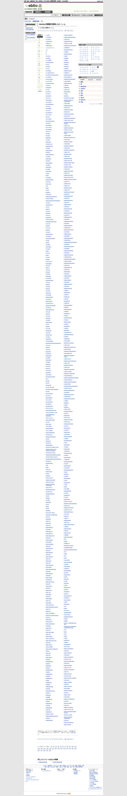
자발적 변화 (67, 111)
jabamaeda (67, 415)
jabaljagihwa (67, 91)
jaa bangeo (48, 95)
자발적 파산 (67, 185)
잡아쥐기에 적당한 (50, 512)
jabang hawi (67, 432)
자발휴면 (66, 68)
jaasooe (48, 347)
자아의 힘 (48, 366)
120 (38, 748)
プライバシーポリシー (31, 776)
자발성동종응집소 (68, 375)
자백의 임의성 (49, 477)
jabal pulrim (49, 628)
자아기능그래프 (49, 219)
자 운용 (47, 89)
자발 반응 (48, 525)
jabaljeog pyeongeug (69, 192)
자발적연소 (66, 286)
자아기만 (48, 211)
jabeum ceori (67, 694)
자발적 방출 (67, 103)
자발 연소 (48, 655)
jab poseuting (49, 397)
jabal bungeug (49, 552)
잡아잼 (47, 508)
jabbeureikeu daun (68, 511)
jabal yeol (48, 653)
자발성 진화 (67, 363)
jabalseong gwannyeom (70, 347)
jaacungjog (48, 171)
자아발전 (48, 135)
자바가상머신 (49, 487)
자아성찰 (48, 332)
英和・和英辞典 (39, 1)
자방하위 (66, 446)
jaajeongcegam (49, 280)
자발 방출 (48, 529)
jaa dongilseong (50, 104)
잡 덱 (47, 378)
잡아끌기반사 (49, 491)
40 (58, 746)
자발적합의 (66, 231)
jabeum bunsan (68, 673)
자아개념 (48, 202)
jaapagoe (48, 318)
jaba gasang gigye (50, 420)
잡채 (65, 539)
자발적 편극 (67, 189)
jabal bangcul (49, 531)
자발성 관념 (67, 345)
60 (63, 746)
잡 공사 (47, 383)
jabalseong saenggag (69, 369)
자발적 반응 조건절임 (69, 98)
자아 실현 (48, 123)
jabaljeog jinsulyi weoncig (70, 179)
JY (39, 81)
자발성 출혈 (67, 340)
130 (41, 748)
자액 (47, 186)
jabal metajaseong (50, 623)
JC (39, 42)
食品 (68, 766)
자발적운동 (66, 282)
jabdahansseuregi (68, 616)
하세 (82, 93)
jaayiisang (48, 372)
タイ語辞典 (91, 782)
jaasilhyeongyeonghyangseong (53, 343)
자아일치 (48, 248)
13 (61, 30)
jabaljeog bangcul (68, 105)
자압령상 (48, 152)
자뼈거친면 (66, 522)
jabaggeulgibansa (50, 493)
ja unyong (48, 91)
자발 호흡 (48, 575)
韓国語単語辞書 (43, 762)
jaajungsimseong (50, 309)
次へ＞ (71, 30)
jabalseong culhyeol (69, 343)
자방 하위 (66, 430)
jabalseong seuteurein (69, 373)
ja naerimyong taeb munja (52, 74)
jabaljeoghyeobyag (68, 254)
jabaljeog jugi (67, 183)
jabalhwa (66, 58)
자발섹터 (66, 336)
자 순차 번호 (49, 81)
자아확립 (48, 244)
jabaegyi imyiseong (50, 480)
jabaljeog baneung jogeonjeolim (68, 100)
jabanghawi (67, 449)
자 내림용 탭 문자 (50, 72)
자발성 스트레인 (68, 371)
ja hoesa (48, 66)
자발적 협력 (67, 148)
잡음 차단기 (67, 680)
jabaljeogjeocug (68, 267)
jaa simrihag (49, 129)
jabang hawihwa (68, 436)
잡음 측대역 (67, 696)
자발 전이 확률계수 (50, 613)
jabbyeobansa (67, 520)
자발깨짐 (48, 705)
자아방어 (48, 139)
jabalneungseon (68, 317)
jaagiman (48, 213)
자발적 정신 (67, 173)
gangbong (83, 86)
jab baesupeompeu (50, 376)
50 (60, 746)
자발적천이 (66, 202)
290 (47, 750)
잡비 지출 (66, 514)
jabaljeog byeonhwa (69, 114)
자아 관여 (48, 110)
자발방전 (48, 667)
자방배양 (66, 438)
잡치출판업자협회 (68, 547)
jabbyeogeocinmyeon (69, 524)
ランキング (31, 18)
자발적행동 (66, 244)
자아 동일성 (49, 102)
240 (73, 748)
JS (39, 70)
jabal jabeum (49, 598)
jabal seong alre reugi (51, 640)
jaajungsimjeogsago (51, 305)
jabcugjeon (66, 604)
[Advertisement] (73, 6)
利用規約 (28, 775)
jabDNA (66, 620)
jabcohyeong (67, 587)
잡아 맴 (47, 422)
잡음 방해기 (67, 655)
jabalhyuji (66, 66)
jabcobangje (67, 566)
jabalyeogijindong (68, 411)
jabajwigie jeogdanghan (51, 514)
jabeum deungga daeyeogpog (68, 717)
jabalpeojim (67, 326)
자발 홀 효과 (49, 579)
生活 (48, 766)
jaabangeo (48, 142)
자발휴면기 (66, 72)
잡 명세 (47, 391)
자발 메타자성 (49, 621)
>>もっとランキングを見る (95, 103)
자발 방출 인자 (49, 533)
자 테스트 (48, 85)
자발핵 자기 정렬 (68, 43)
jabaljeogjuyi (67, 271)
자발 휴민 (48, 584)
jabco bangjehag (68, 562)
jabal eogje (48, 560)
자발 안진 (48, 521)
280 (44, 750)
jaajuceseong (49, 301)
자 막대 (47, 68)
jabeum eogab (67, 724)
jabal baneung (49, 527)
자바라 (65, 484)
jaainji (47, 255)
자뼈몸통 (66, 535)
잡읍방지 (66, 642)
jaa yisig (48, 133)
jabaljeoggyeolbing (68, 221)
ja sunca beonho (50, 83)
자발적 (65, 93)
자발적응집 (66, 210)
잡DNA (65, 618)
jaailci (47, 251)
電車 (61, 765)
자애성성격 (48, 194)
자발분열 (48, 676)
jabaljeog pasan (68, 187)
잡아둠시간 (48, 461)
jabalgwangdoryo (68, 41)
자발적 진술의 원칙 (68, 177)
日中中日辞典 (46, 1)
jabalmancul (67, 313)
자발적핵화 (66, 236)
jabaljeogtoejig (67, 280)
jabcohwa (66, 583)
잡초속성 (66, 593)
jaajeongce (48, 276)
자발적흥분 (66, 248)
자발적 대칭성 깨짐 (68, 120)
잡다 (65, 606)
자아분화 (48, 156)
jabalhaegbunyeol (68, 49)
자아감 (47, 207)
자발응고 (48, 701)
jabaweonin (67, 495)
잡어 (65, 629)
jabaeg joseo (49, 471)
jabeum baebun (68, 652)
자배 (47, 465)
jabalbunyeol (49, 678)
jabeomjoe (66, 640)
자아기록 (48, 223)
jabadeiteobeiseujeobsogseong (53, 459)
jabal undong (49, 644)
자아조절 (48, 286)
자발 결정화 (49, 567)
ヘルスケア (52, 766)
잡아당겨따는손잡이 (50, 452)
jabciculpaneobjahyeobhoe (70, 549)
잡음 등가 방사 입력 (68, 709)
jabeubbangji (67, 644)
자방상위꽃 (66, 467)
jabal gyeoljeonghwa (51, 569)
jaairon (47, 267)
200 (61, 748)
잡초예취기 (66, 597)
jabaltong (66, 407)
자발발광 (48, 659)
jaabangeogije (49, 146)
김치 (82, 90)
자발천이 (48, 693)
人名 (71, 766)
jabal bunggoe (49, 556)
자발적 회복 (67, 139)
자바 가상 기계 (49, 418)
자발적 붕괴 (67, 107)
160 (50, 748)
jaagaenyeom (49, 204)
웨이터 (82, 97)
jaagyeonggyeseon (50, 238)
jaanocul (48, 313)
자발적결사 (66, 223)
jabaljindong (67, 301)
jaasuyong (48, 351)
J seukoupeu (49, 41)
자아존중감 (48, 295)
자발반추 (48, 663)
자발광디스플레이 (68, 35)
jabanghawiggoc (68, 453)
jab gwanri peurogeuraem (52, 389)
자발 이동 (48, 592)
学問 (83, 765)
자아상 (47, 324)
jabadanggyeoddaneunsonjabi (53, 454)
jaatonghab (48, 360)
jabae (47, 467)
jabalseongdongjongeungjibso (71, 377)
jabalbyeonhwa (49, 686)
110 (75, 746)
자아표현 (48, 320)
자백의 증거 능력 (50, 482)
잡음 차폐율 (67, 688)
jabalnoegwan (67, 322)
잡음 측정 (66, 705)
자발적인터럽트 (68, 261)
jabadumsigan (49, 463)
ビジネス (45, 765)
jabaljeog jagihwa (68, 166)
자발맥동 (66, 307)
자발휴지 (66, 64)
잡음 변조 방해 (67, 675)
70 (65, 746)
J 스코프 (48, 35)
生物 (65, 766)
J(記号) (40, 91)
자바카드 (48, 516)
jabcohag (66, 579)
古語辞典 (59, 1)
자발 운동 (48, 642)
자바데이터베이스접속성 (52, 457)
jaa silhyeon (49, 125)
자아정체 (48, 274)
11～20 (90, 79)
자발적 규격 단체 (68, 129)
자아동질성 (48, 177)
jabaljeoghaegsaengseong (70, 242)
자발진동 (66, 298)
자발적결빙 (66, 219)
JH (39, 50)
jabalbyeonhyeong (50, 690)
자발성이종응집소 (68, 379)
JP (39, 65)
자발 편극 (48, 630)
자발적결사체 (67, 227)
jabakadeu (48, 519)
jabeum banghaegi (68, 657)
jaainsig (48, 259)
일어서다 (83, 99)
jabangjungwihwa (68, 461)
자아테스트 (48, 353)
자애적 (47, 190)
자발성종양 (66, 392)
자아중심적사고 (49, 303)
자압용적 (48, 160)
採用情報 (76, 773)
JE (39, 45)
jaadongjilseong (50, 179)
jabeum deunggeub (68, 722)
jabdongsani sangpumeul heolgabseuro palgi (70, 627)
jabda (65, 608)
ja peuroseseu (49, 79)
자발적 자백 (67, 156)
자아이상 (48, 269)
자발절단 (66, 290)
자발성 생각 (67, 367)
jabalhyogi (66, 62)
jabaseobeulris (67, 491)
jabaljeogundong (68, 284)
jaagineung (48, 217)
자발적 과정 (67, 125)
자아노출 (48, 311)
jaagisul (48, 230)
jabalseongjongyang (69, 394)
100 (72, 746)
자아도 (47, 173)
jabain (47, 506)
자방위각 (66, 476)
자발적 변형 (67, 116)
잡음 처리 (66, 692)
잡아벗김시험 (49, 434)
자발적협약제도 (68, 257)
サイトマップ (29, 778)
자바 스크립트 (49, 430)
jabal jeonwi (49, 619)
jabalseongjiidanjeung (69, 390)
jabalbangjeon (49, 669)
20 (53, 746)
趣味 (57, 766)
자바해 (47, 496)
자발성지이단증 (68, 388)
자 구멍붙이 (49, 60)
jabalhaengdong (68, 54)
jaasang (48, 326)
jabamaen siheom (68, 419)
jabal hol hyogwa (50, 581)
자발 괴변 (48, 563)
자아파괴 (48, 316)
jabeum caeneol (68, 686)
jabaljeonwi (67, 296)
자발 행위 (48, 571)
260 (38, 750)
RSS (69, 793)
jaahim (47, 242)
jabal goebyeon (49, 565)
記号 (93, 71)
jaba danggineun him (51, 410)
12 (59, 30)
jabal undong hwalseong (52, 649)
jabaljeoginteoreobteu (69, 263)
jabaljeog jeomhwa (68, 171)
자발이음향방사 (68, 77)
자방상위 (66, 463)
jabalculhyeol (49, 699)
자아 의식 (48, 131)
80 (67, 746)
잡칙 (65, 551)
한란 (82, 95)
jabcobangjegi (67, 570)
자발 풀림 (48, 625)
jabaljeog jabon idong (69, 162)
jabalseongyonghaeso (69, 398)
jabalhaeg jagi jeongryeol (70, 45)
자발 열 (47, 651)
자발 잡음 (48, 596)
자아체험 (48, 165)
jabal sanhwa (49, 636)
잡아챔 (47, 438)
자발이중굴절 (67, 81)
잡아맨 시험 (67, 417)
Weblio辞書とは (29, 770)
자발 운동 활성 (49, 646)
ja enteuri (48, 58)
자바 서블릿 (49, 426)
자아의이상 (48, 370)
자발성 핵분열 (67, 349)
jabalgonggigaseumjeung (52, 716)
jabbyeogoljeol (67, 528)
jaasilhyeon (48, 339)
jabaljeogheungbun (68, 250)
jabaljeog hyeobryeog (69, 150)
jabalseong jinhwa (68, 365)
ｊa (47, 49)
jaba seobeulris (49, 428)
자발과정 (48, 718)
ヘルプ (27, 773)
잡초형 (65, 585)
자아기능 (48, 215)
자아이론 (48, 265)
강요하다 (83, 88)
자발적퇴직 (66, 278)
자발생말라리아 (68, 332)
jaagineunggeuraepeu (51, 221)
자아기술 (48, 228)
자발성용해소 (67, 396)
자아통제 (48, 362)
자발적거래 (66, 215)
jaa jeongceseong (50, 121)
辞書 (25, 1)
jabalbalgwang (49, 661)
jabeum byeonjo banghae (70, 678)
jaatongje (48, 364)
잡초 (65, 555)
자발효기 (66, 60)
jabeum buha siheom (69, 669)
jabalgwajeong (49, 720)
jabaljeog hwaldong (68, 145)
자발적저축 (66, 265)
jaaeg (47, 188)
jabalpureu (66, 330)
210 (64, 748)
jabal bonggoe (49, 548)
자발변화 (48, 684)
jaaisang (48, 272)
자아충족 (48, 169)
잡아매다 (66, 413)
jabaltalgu (66, 402)
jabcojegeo (66, 591)
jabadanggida (49, 445)
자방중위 (66, 455)
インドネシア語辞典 (93, 781)
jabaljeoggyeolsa (68, 225)
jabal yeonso (49, 657)
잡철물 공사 (67, 543)
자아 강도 (48, 106)
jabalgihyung (49, 711)
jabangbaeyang (68, 440)
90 (69, 746)
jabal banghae (49, 540)
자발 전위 (48, 617)
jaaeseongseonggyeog (51, 196)
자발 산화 (48, 634)
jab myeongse (49, 393)
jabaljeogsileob (67, 275)
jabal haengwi (49, 573)
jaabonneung (49, 150)
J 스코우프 (48, 39)
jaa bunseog (49, 100)
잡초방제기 (66, 568)
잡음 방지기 (67, 663)
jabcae (65, 541)
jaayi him (48, 368)
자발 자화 (48, 600)
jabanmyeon (67, 482)
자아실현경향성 (49, 341)
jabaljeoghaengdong (69, 246)
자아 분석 (48, 98)
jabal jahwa (48, 602)
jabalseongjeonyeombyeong (71, 386)
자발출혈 (48, 697)
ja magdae (48, 70)
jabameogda (67, 428)
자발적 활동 (67, 143)
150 (47, 748)
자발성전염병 (67, 384)
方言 (74, 766)
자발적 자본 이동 (68, 160)
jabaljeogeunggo (68, 208)
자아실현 (48, 337)
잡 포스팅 (48, 395)
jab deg (47, 381)
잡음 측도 (66, 701)
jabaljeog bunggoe (68, 109)
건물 (82, 102)
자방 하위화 (67, 434)
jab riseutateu (49, 401)
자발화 (65, 56)
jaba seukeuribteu (50, 432)
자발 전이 (48, 609)
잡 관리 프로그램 (50, 387)
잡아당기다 (48, 443)
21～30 (98, 79)
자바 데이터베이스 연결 (51, 412)
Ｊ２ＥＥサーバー (50, 47)
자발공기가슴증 (49, 714)
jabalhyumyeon (68, 70)
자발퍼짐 (66, 324)
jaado (47, 175)
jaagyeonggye (49, 234)
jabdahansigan (67, 612)
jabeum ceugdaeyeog (69, 699)
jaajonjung (48, 292)
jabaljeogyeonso (68, 288)
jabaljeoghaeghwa (68, 238)
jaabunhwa (48, 158)
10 (54, 30)
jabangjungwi (67, 457)
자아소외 (48, 345)
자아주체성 (48, 299)
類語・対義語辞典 (31, 1)
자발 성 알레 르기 (50, 638)
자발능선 (66, 315)
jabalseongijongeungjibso (70, 382)
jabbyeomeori (67, 532)
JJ (38, 54)
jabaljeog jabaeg (68, 158)
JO (39, 63)
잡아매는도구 (67, 421)
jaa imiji (48, 116)
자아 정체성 (49, 119)
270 (41, 750)
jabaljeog (66, 95)
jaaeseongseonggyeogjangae (53, 200)
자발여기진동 (67, 409)
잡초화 (65, 581)
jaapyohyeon (49, 322)
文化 (45, 766)
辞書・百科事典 (79, 766)
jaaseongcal (49, 334)
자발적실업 (66, 273)
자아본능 (48, 148)
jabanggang (67, 444)
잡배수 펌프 (67, 505)
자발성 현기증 (67, 358)
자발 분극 (48, 550)
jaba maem (48, 424)
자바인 (47, 504)
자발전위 (66, 294)
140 (44, 748)
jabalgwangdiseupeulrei (70, 37)
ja (46, 54)
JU (39, 74)
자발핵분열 (66, 47)
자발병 (47, 680)
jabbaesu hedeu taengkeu (70, 503)
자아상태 (48, 328)
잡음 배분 (66, 650)
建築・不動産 (78, 765)
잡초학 (65, 576)
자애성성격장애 (49, 198)
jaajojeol (48, 288)
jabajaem (48, 510)
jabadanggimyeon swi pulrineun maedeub (51, 450)
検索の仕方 (28, 772)
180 (55, 748)
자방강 (65, 442)
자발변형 (48, 688)
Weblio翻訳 (91, 775)
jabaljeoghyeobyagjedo (69, 259)
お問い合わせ (61, 770)
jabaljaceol (66, 87)
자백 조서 (48, 469)
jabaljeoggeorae (68, 217)
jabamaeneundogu (68, 423)
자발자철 (66, 85)
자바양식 (66, 497)
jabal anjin (48, 523)
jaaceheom (48, 167)
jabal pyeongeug (50, 632)
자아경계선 (48, 236)
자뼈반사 (66, 518)
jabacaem (48, 441)
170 (53, 748)
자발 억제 (48, 558)
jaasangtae (48, 330)
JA (39, 38)
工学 (73, 765)
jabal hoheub (49, 577)
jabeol (65, 636)
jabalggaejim (49, 707)
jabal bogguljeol (50, 544)
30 (56, 746)
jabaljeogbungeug (68, 200)
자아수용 (48, 349)
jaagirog (48, 225)
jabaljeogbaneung (68, 196)
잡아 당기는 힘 (49, 408)
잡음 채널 (66, 684)
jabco (65, 558)
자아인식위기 (49, 261)
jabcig (65, 553)
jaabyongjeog (49, 163)
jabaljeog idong (68, 154)
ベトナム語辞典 (92, 784)
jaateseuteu (49, 355)
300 (68, 30)
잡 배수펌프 (49, 374)
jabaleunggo (49, 703)
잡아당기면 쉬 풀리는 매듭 (52, 447)
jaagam (47, 209)
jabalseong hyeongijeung (70, 361)
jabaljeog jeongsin (68, 175)
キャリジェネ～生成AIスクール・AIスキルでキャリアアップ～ (95, 789)
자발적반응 (66, 194)
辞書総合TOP (100, 1)
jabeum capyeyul (68, 690)
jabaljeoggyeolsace (68, 229)
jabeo (65, 631)
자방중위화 (66, 459)
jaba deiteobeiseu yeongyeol (50, 415)
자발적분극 (66, 198)
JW (39, 77)
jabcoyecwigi (67, 599)
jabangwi (66, 474)
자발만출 (66, 311)
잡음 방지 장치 (67, 659)
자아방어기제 (49, 144)
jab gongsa (48, 385)
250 (75, 748)
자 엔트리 (48, 56)
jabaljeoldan (67, 292)
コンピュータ (56, 765)
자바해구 (48, 500)
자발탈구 (66, 400)
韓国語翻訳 (48, 12)
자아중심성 (48, 307)
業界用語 (50, 765)
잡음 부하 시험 (67, 667)
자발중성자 (66, 303)
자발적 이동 (67, 152)
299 (65, 30)
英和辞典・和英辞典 (93, 773)
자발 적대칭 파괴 (50, 605)
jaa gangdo (48, 108)
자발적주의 (66, 269)
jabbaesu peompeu (68, 507)
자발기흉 (48, 709)
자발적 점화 (67, 169)
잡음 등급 (66, 720)
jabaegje (48, 475)
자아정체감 (48, 278)
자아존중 (48, 290)
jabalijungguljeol (68, 83)
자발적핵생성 (67, 240)
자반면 (65, 480)
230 (70, 748)
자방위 (65, 472)
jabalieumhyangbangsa (69, 79)
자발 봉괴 (48, 546)
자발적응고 (66, 206)
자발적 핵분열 (67, 135)
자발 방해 (48, 537)
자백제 (47, 473)
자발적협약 (66, 252)
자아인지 (48, 253)
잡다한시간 (66, 610)
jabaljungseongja (68, 305)
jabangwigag (67, 478)
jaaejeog (48, 192)
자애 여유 (48, 181)
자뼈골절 (66, 526)
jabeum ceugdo (68, 703)
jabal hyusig (49, 590)
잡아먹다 (66, 426)
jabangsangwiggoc (68, 470)
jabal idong (48, 594)
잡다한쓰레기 (67, 614)
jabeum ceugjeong (68, 707)
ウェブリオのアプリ (46, 770)
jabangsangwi (67, 465)
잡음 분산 (66, 671)
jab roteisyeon (49, 406)
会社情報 (76, 772)
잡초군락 (66, 572)
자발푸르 (66, 328)
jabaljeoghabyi (67, 234)
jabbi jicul (66, 516)
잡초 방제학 (67, 560)
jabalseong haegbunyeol (70, 351)
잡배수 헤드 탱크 (68, 501)
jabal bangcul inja (50, 535)
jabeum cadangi (68, 682)
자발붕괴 (48, 672)
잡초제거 (66, 589)
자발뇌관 (66, 319)
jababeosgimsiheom (51, 436)
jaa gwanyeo (49, 112)
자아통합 (48, 357)
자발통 (65, 405)
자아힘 (47, 240)
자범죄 (65, 638)
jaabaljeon (48, 137)
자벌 (65, 634)
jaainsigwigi (49, 263)
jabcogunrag (67, 574)
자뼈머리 (66, 530)
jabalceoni (48, 695)
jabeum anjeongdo (68, 648)
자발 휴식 (48, 588)
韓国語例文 (38, 12)
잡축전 (65, 602)
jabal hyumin (49, 586)
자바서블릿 (66, 488)
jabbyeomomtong (68, 537)
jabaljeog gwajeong (68, 127)
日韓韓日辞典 (53, 1)
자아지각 (48, 282)
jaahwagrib (48, 246)
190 (58, 748)
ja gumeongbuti (49, 62)
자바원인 (66, 493)
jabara (65, 486)
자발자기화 (66, 89)
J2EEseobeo (49, 45)
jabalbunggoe (49, 674)
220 (67, 748)
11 (56, 30)
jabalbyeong (49, 682)
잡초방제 (66, 564)
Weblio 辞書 (27, 21)
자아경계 (48, 232)
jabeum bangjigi (68, 665)
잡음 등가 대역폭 (68, 714)
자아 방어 (48, 93)
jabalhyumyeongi (68, 74)
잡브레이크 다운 (68, 509)
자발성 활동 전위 (68, 353)
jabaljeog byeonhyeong (69, 118)
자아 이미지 (49, 114)
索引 (26, 18)
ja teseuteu (48, 87)
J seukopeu (49, 37)
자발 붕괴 (48, 554)
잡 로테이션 (49, 404)
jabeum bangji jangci (69, 661)
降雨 (82, 82)
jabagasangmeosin (50, 489)
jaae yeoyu (48, 183)
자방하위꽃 (66, 451)
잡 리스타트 (49, 399)
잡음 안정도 (67, 646)
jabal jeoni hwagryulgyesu (52, 615)
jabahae (48, 498)
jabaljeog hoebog (68, 141)
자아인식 (48, 257)
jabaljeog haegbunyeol (69, 137)
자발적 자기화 (67, 164)
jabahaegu (48, 502)
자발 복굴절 (49, 542)
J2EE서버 (48, 43)
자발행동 (66, 51)
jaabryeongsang (50, 154)
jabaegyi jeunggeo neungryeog (50, 485)
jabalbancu (48, 665)
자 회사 (47, 64)
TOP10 (82, 79)
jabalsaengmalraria (68, 334)
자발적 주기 (67, 181)
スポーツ (61, 766)
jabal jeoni (48, 611)
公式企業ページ (77, 770)
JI (38, 52)
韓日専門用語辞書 (57, 762)
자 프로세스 (49, 77)
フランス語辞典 (92, 779)
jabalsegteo (67, 338)
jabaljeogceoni (67, 204)
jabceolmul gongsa (68, 545)
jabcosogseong (68, 595)
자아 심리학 (49, 127)
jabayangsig (67, 499)
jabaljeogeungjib (68, 213)
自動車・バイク (66, 765)
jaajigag (48, 284)
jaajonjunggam (49, 297)
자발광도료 (66, 39)
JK (39, 56)
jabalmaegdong (68, 309)
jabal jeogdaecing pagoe (52, 607)
